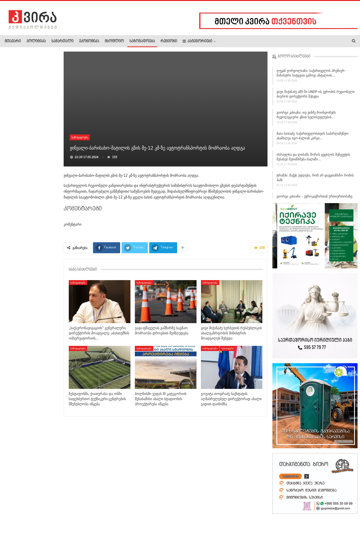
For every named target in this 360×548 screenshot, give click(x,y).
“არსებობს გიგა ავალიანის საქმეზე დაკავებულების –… (41, 163)
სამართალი (62, 41)
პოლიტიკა (36, 41)
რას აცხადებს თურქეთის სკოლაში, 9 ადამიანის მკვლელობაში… (42, 137)
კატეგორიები (197, 41)
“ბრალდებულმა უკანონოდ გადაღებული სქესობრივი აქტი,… (41, 194)
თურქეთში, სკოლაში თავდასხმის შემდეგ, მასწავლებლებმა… (42, 278)
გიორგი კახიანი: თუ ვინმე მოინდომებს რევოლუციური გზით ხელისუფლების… (306, 116)
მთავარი (13, 41)
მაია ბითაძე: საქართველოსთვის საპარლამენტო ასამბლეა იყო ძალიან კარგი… (312, 137)
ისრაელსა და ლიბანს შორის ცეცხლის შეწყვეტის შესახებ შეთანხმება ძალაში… (313, 158)
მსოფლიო (114, 41)
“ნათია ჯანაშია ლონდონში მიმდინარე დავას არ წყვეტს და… (42, 75)
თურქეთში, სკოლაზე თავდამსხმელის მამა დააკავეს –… (42, 335)
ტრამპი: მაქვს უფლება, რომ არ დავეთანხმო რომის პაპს (315, 179)
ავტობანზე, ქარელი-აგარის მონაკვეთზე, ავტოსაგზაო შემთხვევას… (42, 223)
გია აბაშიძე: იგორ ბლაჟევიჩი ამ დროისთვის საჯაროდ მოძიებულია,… (28, 106)
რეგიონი (169, 41)
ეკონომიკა (89, 41)
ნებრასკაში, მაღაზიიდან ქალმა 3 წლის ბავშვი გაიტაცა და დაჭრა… (42, 251)
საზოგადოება (142, 41)
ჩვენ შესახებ (12, 529)
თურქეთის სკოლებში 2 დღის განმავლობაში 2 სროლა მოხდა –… (42, 309)
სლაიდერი (228, 348)
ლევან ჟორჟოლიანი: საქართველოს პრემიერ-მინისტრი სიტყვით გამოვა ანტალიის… (311, 74)
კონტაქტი (56, 529)
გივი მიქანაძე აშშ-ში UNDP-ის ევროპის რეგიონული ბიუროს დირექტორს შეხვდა (316, 95)
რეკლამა (36, 529)
